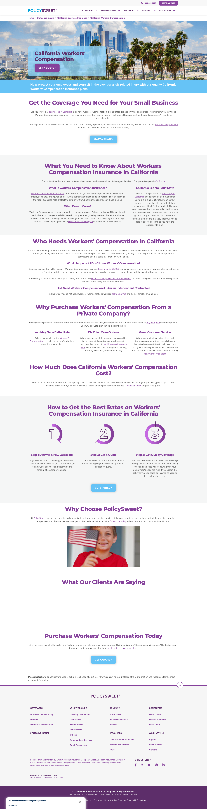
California (160, 181)
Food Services (76, 724)
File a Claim (154, 724)
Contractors (75, 719)
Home (31, 18)
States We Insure (45, 18)
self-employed (119, 294)
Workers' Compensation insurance (47, 193)
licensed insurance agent (80, 221)
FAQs (112, 749)
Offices (73, 734)
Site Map (98, 800)
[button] (80, 802)
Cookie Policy (12, 805)
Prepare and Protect (119, 744)
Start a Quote (168, 3)
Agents (152, 739)
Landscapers (76, 729)
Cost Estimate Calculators (122, 739)
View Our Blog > (143, 760)
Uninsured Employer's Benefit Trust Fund (111, 278)
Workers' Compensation (166, 124)
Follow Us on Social (119, 719)
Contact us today (133, 385)
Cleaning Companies (80, 714)
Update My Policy (157, 719)
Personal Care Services (81, 739)
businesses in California (60, 112)
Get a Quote (155, 714)
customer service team (155, 353)
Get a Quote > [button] (47, 68)
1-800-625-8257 (148, 3)
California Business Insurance (72, 18)
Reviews (113, 724)
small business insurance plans (103, 346)
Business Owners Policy (41, 714)
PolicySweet (40, 518)
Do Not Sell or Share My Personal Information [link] (125, 800)
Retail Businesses (78, 745)
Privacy (87, 800)
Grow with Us (155, 744)
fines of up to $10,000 (108, 269)
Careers (153, 749)
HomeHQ (34, 719)
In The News (115, 714)
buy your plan (153, 322)
